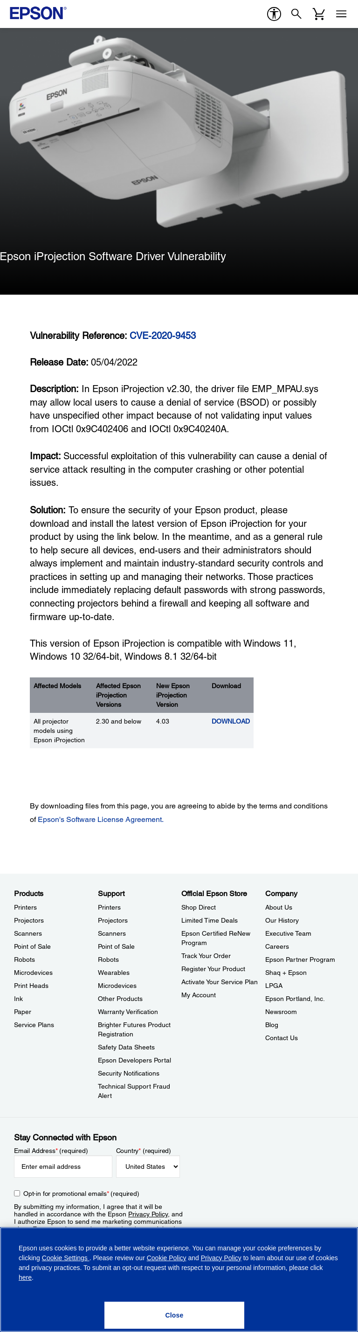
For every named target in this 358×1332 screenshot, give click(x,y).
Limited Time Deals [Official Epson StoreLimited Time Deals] (209, 920)
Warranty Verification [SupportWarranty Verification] (128, 1011)
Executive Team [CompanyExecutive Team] (288, 933)
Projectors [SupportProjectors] (113, 920)
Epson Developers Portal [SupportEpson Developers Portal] (134, 1060)
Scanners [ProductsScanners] (28, 933)
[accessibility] (274, 14)
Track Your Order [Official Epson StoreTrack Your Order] (206, 955)
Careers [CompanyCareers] (277, 946)
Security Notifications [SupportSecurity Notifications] (128, 1073)
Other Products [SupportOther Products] (120, 998)
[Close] (174, 1315)
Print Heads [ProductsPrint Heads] (31, 985)
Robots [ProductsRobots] (24, 959)
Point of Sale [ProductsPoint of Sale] (32, 946)
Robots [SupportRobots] (108, 959)
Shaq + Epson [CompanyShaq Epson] (286, 972)
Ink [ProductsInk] (18, 998)
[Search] (296, 14)
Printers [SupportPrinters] (109, 907)
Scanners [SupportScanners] (112, 933)
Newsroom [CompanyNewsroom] (281, 1011)
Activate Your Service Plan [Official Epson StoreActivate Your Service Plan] (219, 982)
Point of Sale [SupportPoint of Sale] (116, 946)
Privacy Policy (148, 1214)
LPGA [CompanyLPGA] (273, 985)
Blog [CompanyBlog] (271, 1024)
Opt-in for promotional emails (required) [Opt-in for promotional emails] (81, 1193)
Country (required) (144, 1150)
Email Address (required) (51, 1150)
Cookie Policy (166, 1258)
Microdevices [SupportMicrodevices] (117, 985)
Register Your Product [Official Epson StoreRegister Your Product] (213, 969)
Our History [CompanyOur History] (282, 920)
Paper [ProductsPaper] (22, 1011)
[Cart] (318, 14)
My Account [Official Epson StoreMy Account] (198, 995)
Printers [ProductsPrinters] (25, 907)
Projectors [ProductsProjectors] (29, 920)
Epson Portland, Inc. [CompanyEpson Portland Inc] (295, 998)
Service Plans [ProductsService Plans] (34, 1024)
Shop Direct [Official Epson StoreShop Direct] (198, 907)
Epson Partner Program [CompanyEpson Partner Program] (300, 959)
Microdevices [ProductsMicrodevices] (33, 972)
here (25, 1277)
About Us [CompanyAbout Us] (278, 907)
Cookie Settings (66, 1258)
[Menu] (341, 14)
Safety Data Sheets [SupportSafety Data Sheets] (126, 1047)
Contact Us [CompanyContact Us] (281, 1038)
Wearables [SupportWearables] (114, 972)
